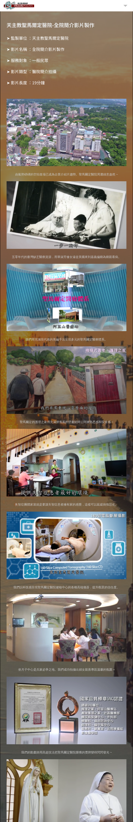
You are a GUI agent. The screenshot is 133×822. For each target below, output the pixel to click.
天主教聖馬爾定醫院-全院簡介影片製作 (50, 25)
